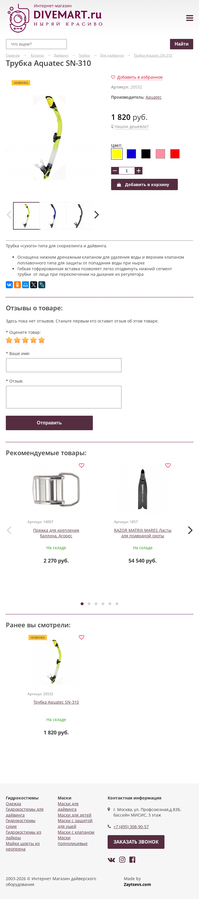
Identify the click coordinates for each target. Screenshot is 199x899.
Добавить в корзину (143, 184)
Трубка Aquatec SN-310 (56, 704)
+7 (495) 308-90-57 (131, 826)
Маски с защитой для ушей (75, 823)
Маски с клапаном (76, 832)
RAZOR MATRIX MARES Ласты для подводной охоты (143, 537)
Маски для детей (74, 815)
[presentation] (8, 214)
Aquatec (154, 97)
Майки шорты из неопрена (23, 846)
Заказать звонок (136, 842)
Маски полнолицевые (73, 840)
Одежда (13, 803)
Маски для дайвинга (68, 806)
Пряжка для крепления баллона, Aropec (56, 534)
